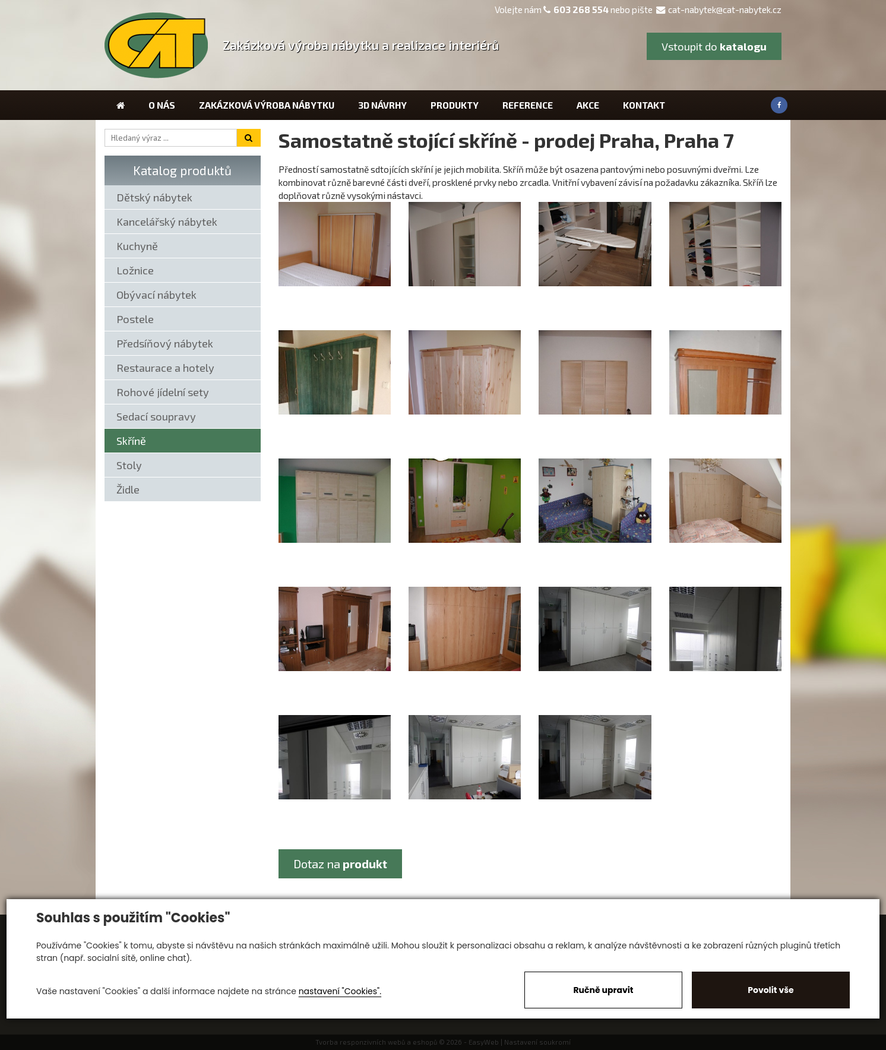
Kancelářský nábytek (166, 221)
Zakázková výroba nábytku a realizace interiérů (361, 44)
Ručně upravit (603, 990)
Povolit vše (770, 990)
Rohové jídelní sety (162, 392)
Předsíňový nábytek (164, 343)
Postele (135, 318)
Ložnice (135, 270)
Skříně (131, 440)
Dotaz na (340, 863)
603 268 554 (581, 9)
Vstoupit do (714, 46)
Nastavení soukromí (537, 1042)
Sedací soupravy (156, 416)
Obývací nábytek (156, 294)
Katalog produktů (182, 170)
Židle (128, 489)
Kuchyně (137, 245)
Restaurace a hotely (165, 367)
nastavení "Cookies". (340, 991)
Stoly (129, 465)
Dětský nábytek (154, 197)
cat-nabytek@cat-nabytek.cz (718, 9)
